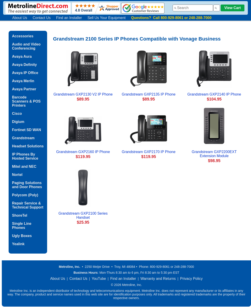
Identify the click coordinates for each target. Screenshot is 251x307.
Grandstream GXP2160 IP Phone (83, 152)
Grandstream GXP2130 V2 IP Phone (83, 94)
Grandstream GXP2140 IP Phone (214, 94)
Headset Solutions (28, 146)
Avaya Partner (24, 89)
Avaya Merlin (23, 81)
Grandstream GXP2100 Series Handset (83, 215)
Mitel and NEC (24, 166)
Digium (18, 122)
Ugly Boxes (22, 236)
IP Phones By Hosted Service (25, 156)
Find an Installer (69, 18)
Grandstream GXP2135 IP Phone (148, 94)
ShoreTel (19, 215)
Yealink (18, 244)
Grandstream (23, 138)
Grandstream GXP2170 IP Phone (148, 152)
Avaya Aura (22, 56)
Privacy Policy (191, 279)
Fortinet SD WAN (26, 130)
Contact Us (42, 18)
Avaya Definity (24, 65)
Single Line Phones (21, 226)
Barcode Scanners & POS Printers (26, 101)
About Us (19, 18)
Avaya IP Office (25, 73)
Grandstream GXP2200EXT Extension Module (214, 154)
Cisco (17, 113)
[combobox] (193, 8)
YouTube (99, 279)
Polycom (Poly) (25, 195)
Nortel (17, 175)
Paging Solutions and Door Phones (27, 185)
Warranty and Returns (158, 279)
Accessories (22, 36)
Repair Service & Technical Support (27, 205)
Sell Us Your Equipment (106, 18)
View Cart (232, 8)
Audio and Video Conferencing (26, 46)
